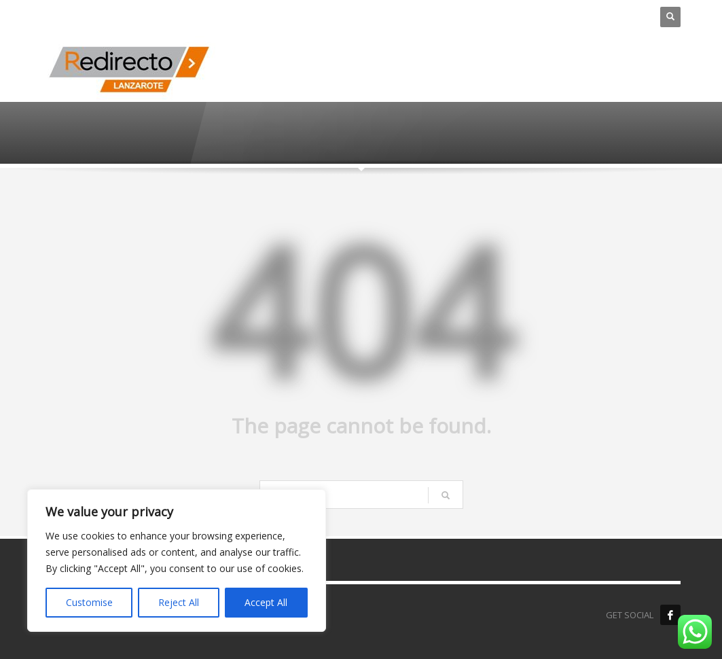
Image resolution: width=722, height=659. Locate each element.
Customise (89, 602)
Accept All (266, 602)
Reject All (178, 602)
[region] (176, 560)
